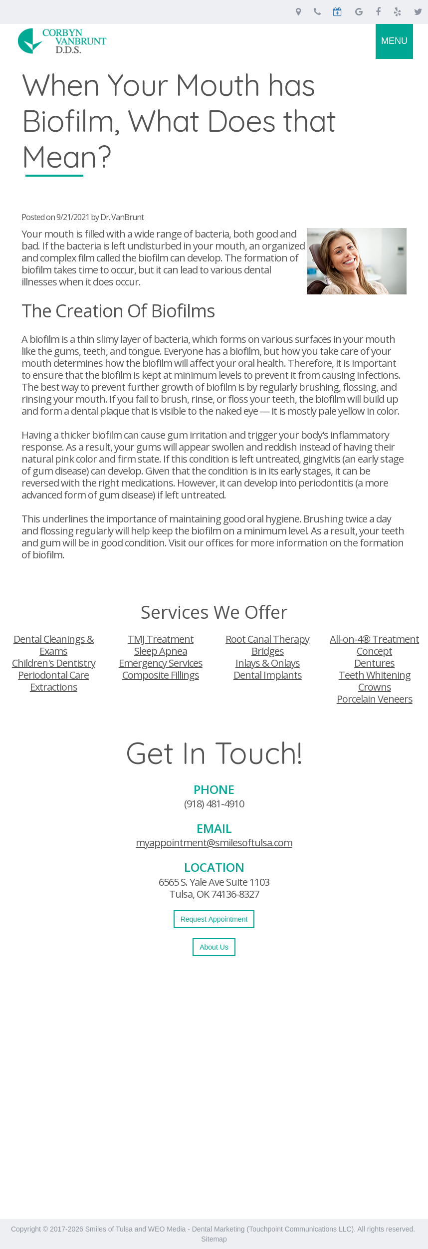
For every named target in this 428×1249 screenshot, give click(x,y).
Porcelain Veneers (375, 699)
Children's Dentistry (53, 663)
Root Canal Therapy (267, 639)
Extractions (53, 687)
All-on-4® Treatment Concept (374, 645)
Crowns (374, 687)
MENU (394, 41)
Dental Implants (267, 675)
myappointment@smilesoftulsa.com (214, 842)
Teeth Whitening (375, 675)
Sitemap (213, 1239)
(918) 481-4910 (214, 803)
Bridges (267, 651)
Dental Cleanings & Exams (53, 645)
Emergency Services (161, 663)
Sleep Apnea (160, 651)
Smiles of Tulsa (109, 1229)
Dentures (374, 663)
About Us (214, 947)
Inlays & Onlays (267, 663)
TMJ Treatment (161, 639)
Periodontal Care (53, 675)
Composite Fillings (160, 675)
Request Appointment (214, 919)
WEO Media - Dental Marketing (196, 1229)
